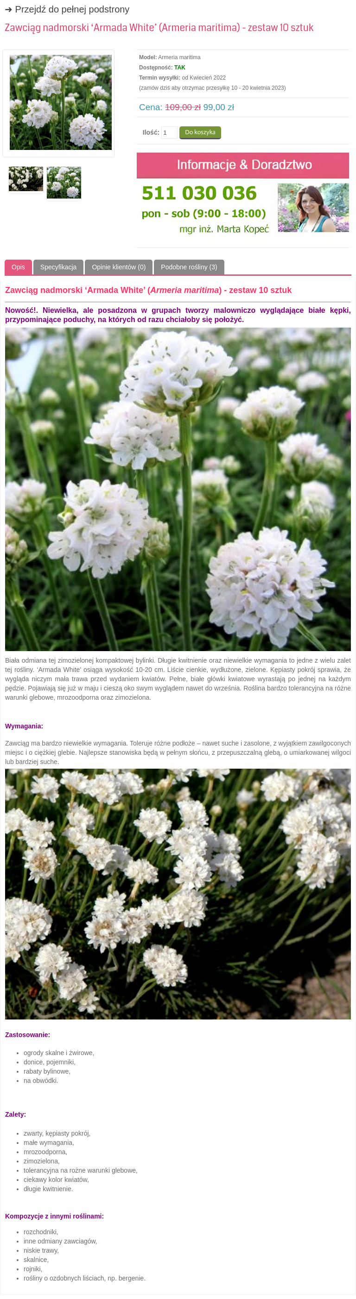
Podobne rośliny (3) (189, 267)
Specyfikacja (58, 267)
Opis (18, 267)
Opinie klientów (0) (119, 267)
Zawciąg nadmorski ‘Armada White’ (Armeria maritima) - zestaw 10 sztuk (159, 28)
